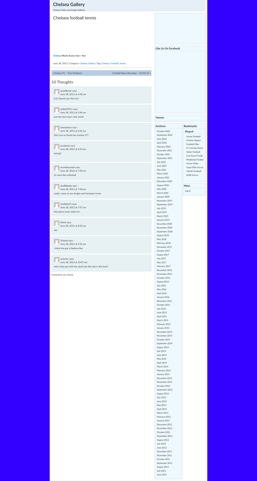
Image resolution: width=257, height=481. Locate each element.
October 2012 (163, 432)
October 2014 (163, 339)
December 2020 (164, 181)
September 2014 (164, 343)
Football (114, 63)
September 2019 (164, 204)
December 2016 (164, 270)
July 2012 (161, 443)
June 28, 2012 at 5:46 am (73, 112)
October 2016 (163, 278)
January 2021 (163, 177)
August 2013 (163, 393)
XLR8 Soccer (192, 175)
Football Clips (192, 144)
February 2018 (164, 243)
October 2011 (163, 459)
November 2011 (164, 455)
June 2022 (162, 139)
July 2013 (161, 397)
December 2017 (164, 247)
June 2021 (162, 166)
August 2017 (163, 254)
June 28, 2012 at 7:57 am (73, 207)
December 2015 (164, 301)
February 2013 (164, 416)
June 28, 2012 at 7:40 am (73, 189)
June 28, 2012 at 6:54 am (73, 149)
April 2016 (162, 293)
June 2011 (162, 474)
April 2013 (162, 409)
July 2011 (161, 471)
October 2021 (163, 154)
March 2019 (162, 216)
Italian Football (193, 152)
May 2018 (161, 239)
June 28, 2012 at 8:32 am (73, 225)
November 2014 (164, 335)
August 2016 (163, 281)
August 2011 (163, 467)
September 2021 (164, 158)
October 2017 (163, 250)
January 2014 (163, 374)
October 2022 (163, 131)
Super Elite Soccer (194, 167)
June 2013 (162, 401)
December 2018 (164, 224)
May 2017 (161, 262)
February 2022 (164, 146)
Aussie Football (193, 136)
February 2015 (164, 324)
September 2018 (164, 231)
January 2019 (163, 220)
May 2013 (161, 405)
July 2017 (161, 258)
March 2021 (162, 173)
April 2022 (162, 142)
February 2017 (164, 266)
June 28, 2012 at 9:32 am (73, 244)
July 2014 (161, 351)
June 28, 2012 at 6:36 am (73, 130)
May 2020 (161, 189)
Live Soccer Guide (194, 155)
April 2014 (162, 362)
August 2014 (163, 347)
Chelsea (57, 55)
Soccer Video (192, 163)
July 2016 (161, 285)
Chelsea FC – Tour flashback (68, 73)
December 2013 (164, 378)
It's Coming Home (194, 148)
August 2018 (163, 235)
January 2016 (163, 297)
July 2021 (161, 162)
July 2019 (161, 208)
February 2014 (164, 370)
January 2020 (163, 196)
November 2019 (164, 200)
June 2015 (162, 312)
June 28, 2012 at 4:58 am (73, 94)
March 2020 (162, 193)
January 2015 (163, 328)
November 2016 (164, 274)
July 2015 (161, 308)
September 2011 (164, 463)
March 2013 (162, 413)
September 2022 (164, 135)
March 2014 (162, 366)
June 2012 (162, 447)
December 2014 (164, 332)
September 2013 (164, 389)
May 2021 (161, 169)
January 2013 (163, 420)
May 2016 (161, 289)
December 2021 (164, 150)
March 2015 (162, 320)
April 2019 (162, 212)
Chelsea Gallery (69, 4)
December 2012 (164, 424)
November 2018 (164, 227)
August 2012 (163, 440)
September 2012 (164, 436)
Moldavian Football (195, 159)
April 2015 (162, 316)
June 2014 (162, 355)
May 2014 (161, 359)
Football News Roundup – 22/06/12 (130, 73)
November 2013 (164, 382)
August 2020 (163, 185)
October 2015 (163, 304)
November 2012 (164, 428)
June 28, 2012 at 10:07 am (73, 262)
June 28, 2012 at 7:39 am (73, 170)
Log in (188, 191)
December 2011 (164, 451)
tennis (123, 63)
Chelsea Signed (193, 140)
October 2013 (163, 386)
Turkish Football (193, 171)
